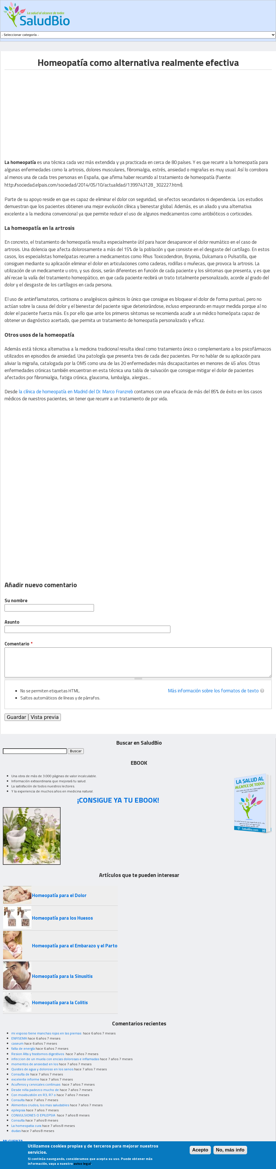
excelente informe (25, 1079)
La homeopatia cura (26, 1125)
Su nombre (16, 600)
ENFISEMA (19, 1038)
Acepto (200, 1150)
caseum (17, 1043)
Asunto (12, 622)
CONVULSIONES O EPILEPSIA (33, 1115)
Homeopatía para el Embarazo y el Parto (74, 945)
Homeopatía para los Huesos (62, 918)
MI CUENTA (13, 1141)
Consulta (18, 1100)
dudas (16, 1130)
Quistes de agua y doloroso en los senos (42, 1069)
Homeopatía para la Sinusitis (62, 976)
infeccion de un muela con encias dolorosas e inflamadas (55, 1059)
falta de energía (23, 1048)
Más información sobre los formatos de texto (213, 690)
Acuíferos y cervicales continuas (36, 1084)
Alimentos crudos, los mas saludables (40, 1105)
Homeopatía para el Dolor (59, 895)
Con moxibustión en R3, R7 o (33, 1094)
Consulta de (20, 1074)
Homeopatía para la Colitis (60, 1002)
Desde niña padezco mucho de (35, 1089)
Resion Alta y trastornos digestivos (38, 1053)
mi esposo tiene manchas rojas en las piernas (46, 1033)
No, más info (230, 1150)
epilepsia (18, 1110)
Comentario (19, 643)
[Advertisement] (52, 109)
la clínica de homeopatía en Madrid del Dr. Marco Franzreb (76, 391)
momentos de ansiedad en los (34, 1064)
